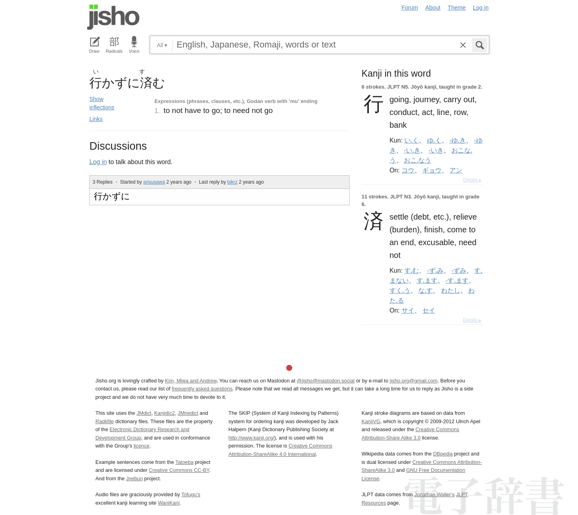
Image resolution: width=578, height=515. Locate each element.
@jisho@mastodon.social (325, 381)
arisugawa (154, 182)
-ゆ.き (457, 140)
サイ (408, 310)
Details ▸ (472, 180)
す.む (411, 270)
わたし (450, 290)
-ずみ (458, 270)
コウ (408, 170)
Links (96, 119)
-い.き (412, 150)
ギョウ (431, 170)
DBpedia (443, 454)
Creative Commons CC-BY (179, 470)
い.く (411, 140)
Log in (481, 7)
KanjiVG (371, 421)
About (433, 7)
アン (455, 170)
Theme (457, 7)
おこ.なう (417, 160)
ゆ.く (434, 140)
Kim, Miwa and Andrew (190, 381)
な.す (425, 290)
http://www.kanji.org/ (251, 438)
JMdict (144, 413)
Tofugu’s (190, 494)
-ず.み (435, 270)
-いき (435, 150)
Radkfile (104, 421)
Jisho (113, 17)
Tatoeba (184, 462)
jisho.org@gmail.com (413, 381)
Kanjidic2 (164, 413)
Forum (410, 7)
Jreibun (134, 478)
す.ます (427, 280)
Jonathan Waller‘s (434, 494)
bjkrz (233, 182)
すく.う (400, 290)
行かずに (112, 196)
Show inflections (101, 103)
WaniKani (169, 503)
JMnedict (188, 413)
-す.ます (456, 280)
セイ (428, 310)
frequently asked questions (202, 389)
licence (142, 446)
